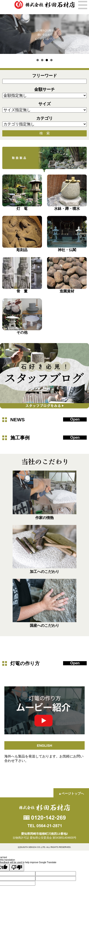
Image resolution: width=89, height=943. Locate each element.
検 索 (44, 133)
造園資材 (67, 291)
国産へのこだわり (44, 625)
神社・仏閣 (67, 250)
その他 (22, 332)
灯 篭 (22, 209)
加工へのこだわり (44, 572)
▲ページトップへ (71, 793)
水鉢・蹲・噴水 (67, 209)
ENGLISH (44, 745)
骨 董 (22, 291)
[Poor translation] (16, 867)
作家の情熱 (44, 518)
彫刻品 (22, 250)
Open (75, 419)
